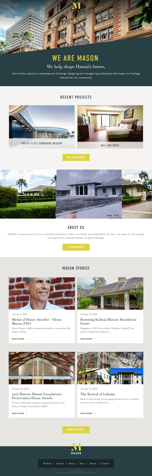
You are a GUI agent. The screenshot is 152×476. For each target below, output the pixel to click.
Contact (105, 463)
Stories (93, 463)
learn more (76, 247)
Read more (18, 339)
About (72, 463)
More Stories (76, 429)
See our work (76, 157)
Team (82, 463)
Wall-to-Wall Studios (88, 472)
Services (60, 463)
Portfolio (47, 463)
